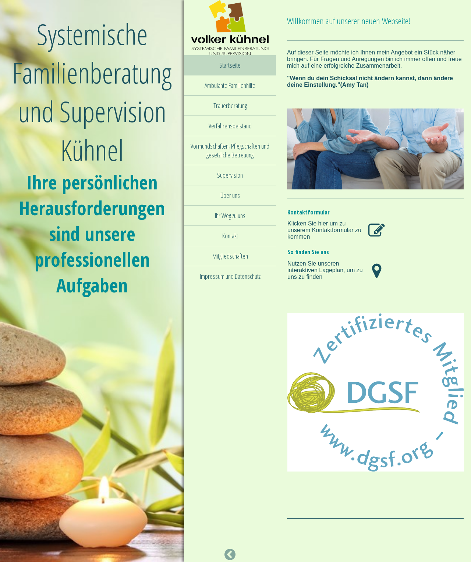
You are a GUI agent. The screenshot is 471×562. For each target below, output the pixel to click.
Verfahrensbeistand (230, 125)
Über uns (230, 195)
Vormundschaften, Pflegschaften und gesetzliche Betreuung (230, 150)
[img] (230, 27)
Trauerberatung (230, 105)
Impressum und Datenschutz (230, 276)
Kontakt (230, 235)
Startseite (230, 65)
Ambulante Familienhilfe (230, 85)
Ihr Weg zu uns (230, 215)
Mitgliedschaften (230, 256)
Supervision (230, 175)
